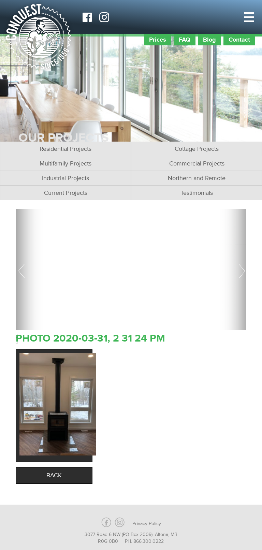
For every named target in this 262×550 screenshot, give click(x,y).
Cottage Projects (197, 149)
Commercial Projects (196, 163)
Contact (239, 39)
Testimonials (196, 193)
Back (54, 475)
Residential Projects (65, 149)
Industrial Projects (65, 178)
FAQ (184, 39)
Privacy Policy (146, 523)
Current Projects (65, 193)
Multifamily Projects (65, 163)
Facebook (87, 17)
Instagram (104, 17)
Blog (209, 39)
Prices (157, 39)
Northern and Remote (196, 178)
